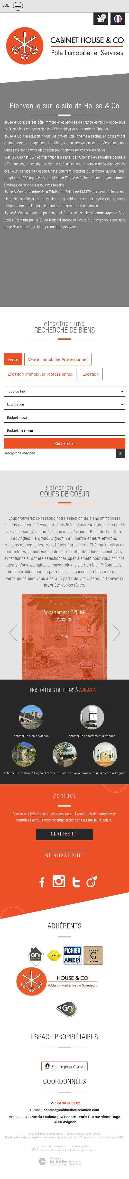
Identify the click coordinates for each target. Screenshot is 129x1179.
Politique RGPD (116, 1137)
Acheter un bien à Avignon (31, 735)
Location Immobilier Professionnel (40, 374)
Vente (13, 359)
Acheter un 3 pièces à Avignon (65, 773)
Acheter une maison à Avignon (24, 773)
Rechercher (64, 443)
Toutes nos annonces (92, 1137)
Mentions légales (30, 1137)
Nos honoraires (51, 1137)
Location (91, 374)
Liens (65, 1137)
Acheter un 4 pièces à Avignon (105, 773)
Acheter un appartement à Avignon (92, 735)
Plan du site (11, 1137)
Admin (74, 1137)
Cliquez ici (64, 834)
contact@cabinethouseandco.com (71, 1110)
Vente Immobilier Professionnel (58, 359)
